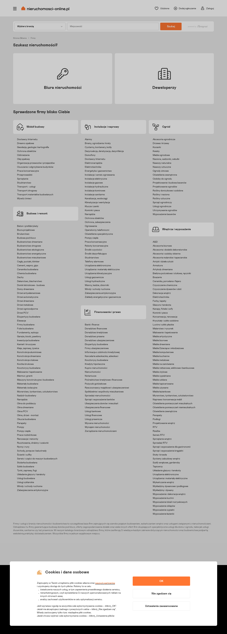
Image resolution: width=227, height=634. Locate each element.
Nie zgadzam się (161, 593)
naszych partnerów (105, 583)
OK (161, 581)
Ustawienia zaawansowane (161, 606)
